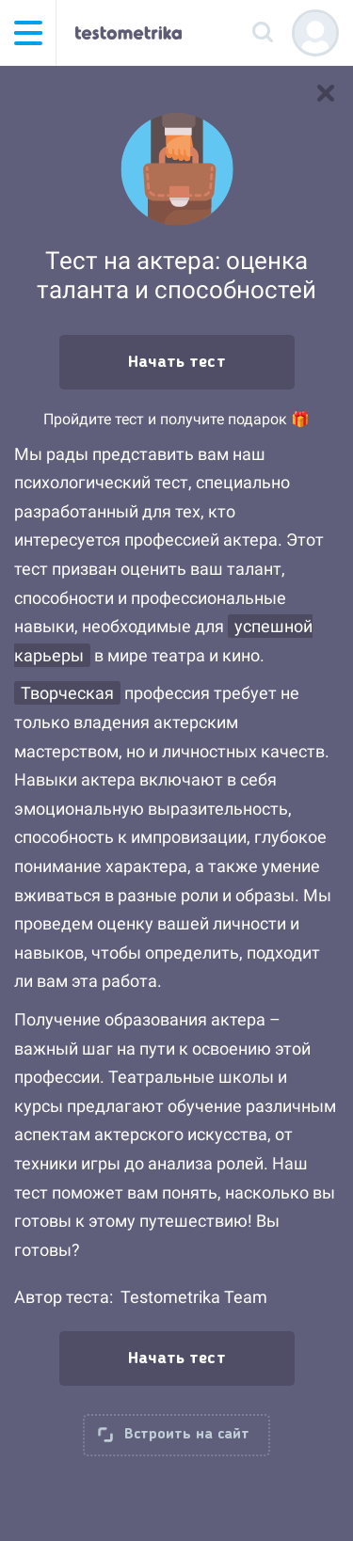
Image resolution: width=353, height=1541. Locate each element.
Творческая (67, 693)
